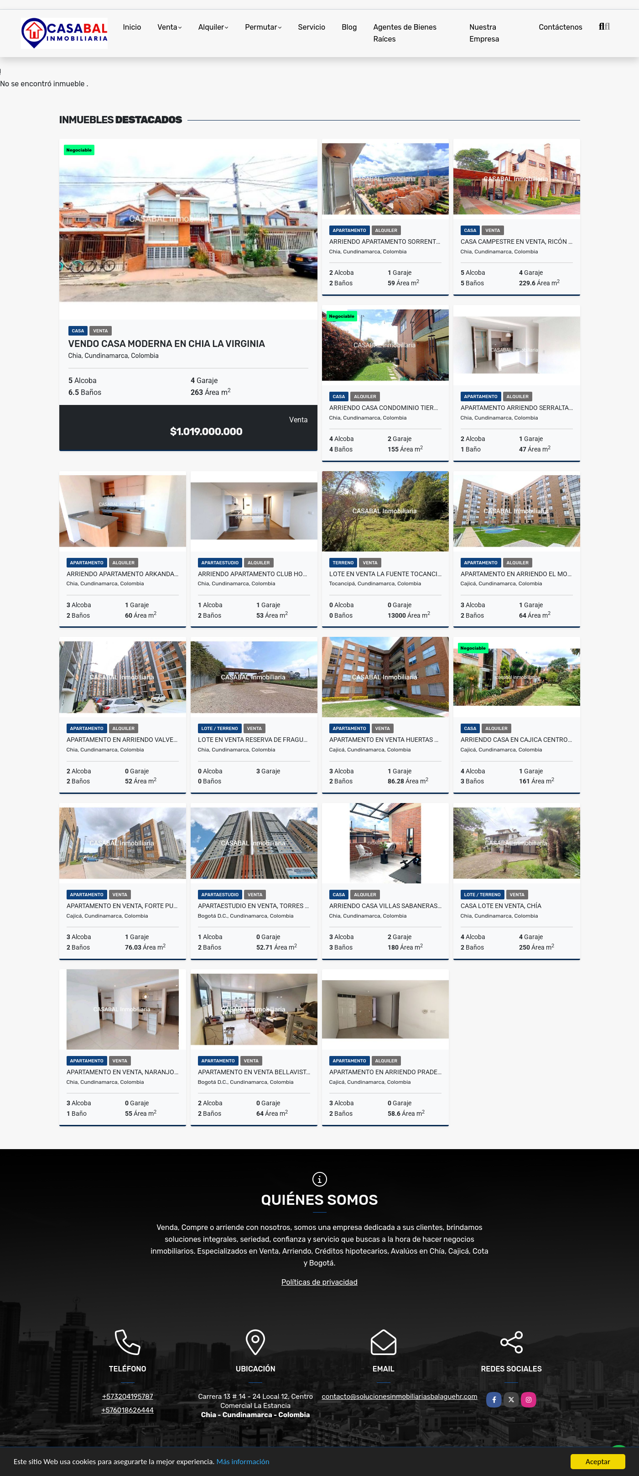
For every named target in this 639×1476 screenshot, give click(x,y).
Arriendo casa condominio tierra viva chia (385, 407)
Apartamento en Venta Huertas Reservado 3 (385, 739)
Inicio (132, 27)
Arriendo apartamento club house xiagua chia (254, 574)
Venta (167, 27)
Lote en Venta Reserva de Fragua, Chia (254, 739)
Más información (243, 1462)
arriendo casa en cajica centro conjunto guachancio (517, 739)
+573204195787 (127, 1396)
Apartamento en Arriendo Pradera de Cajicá (385, 1072)
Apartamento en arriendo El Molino (517, 574)
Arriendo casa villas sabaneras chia (385, 905)
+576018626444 (127, 1410)
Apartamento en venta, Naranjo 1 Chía (123, 1072)
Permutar (261, 27)
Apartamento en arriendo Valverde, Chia (123, 739)
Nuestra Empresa (484, 33)
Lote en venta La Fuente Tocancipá (385, 574)
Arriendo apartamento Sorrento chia (385, 241)
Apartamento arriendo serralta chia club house (517, 407)
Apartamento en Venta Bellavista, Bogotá (254, 1072)
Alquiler (211, 27)
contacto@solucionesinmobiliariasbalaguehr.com (400, 1396)
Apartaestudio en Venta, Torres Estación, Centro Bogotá (254, 905)
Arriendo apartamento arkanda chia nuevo (123, 574)
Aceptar (598, 1461)
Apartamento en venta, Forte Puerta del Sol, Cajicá (123, 905)
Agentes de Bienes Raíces (404, 33)
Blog (349, 27)
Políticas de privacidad (319, 1282)
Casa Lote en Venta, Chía (501, 905)
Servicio (312, 27)
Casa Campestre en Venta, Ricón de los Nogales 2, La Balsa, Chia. (517, 241)
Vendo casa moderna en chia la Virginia (166, 343)
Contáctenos (560, 27)
